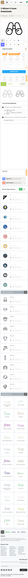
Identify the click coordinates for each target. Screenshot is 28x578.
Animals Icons (3, 549)
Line (11, 59)
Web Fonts (7, 532)
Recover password (22, 553)
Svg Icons (2, 2)
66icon (4, 171)
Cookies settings (12, 555)
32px (11, 77)
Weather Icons (21, 549)
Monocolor (5, 16)
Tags (18, 532)
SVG (4, 54)
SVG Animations (14, 54)
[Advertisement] (14, 146)
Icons (3, 84)
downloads (14, 71)
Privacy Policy (3, 555)
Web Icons (23, 532)
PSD (23, 56)
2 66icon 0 (12, 326)
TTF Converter (21, 546)
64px (17, 77)
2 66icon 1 (12, 297)
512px (10, 79)
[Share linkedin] (11, 570)
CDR (17, 56)
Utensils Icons (3, 552)
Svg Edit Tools (12, 546)
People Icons (3, 551)
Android (17, 59)
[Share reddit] (4, 570)
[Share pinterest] (9, 570)
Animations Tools (12, 548)
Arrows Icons (12, 549)
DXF (4, 59)
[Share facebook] (1, 570)
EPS (11, 56)
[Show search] (11, 2)
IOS (23, 59)
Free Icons (14, 532)
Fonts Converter (4, 548)
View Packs (23, 84)
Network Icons (12, 551)
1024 (17, 79)
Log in (21, 2)
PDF (4, 56)
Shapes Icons (12, 552)
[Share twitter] (6, 570)
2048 (23, 79)
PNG (23, 54)
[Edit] (13, 199)
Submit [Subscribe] (23, 570)
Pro (18, 45)
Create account (12, 553)
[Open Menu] (15, 2)
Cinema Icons (21, 551)
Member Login (3, 553)
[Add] (11, 199)
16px (5, 77)
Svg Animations (21, 548)
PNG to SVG (3, 546)
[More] (21, 199)
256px (4, 79)
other (12, 16)
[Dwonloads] (19, 199)
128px (23, 77)
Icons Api (20, 552)
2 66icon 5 (12, 306)
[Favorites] (16, 199)
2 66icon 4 (12, 345)
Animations (10, 84)
